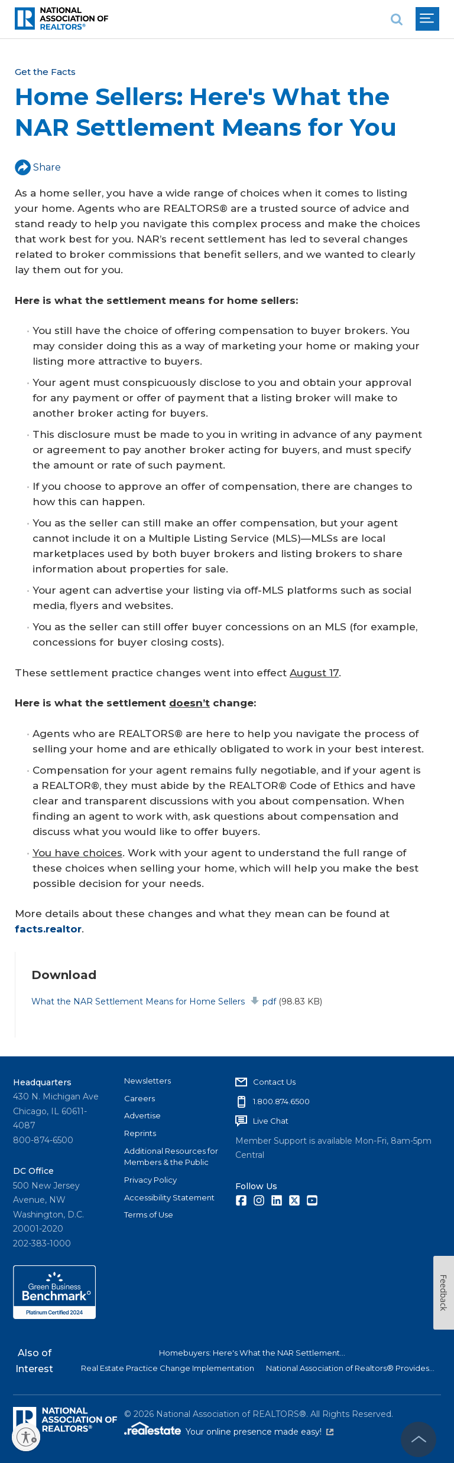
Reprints (140, 1133)
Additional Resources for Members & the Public (171, 1156)
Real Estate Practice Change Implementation (167, 1368)
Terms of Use (148, 1214)
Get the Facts (45, 71)
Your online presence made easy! (259, 1431)
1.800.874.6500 (281, 1101)
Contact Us (274, 1081)
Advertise (142, 1115)
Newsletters (147, 1080)
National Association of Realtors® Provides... (350, 1368)
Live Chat (270, 1120)
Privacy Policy (150, 1179)
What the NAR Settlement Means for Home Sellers (153, 1001)
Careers (139, 1098)
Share (38, 167)
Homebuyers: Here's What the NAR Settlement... (252, 1352)
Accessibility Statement (169, 1197)
